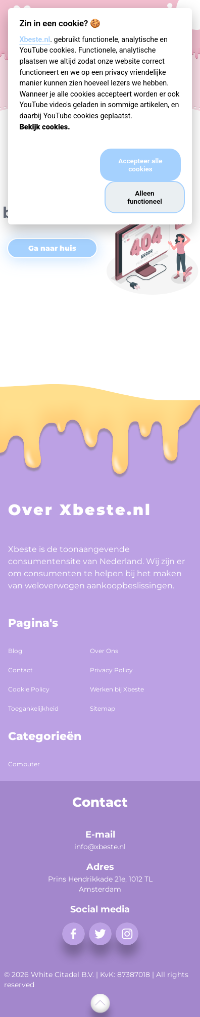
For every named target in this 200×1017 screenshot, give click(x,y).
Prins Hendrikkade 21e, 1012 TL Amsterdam (100, 884)
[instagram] (127, 933)
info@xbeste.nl (100, 846)
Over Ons (104, 651)
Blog (15, 651)
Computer (24, 764)
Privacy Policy (111, 670)
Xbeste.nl (34, 39)
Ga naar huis (52, 248)
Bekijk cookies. (44, 127)
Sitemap (102, 708)
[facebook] (73, 933)
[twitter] (100, 933)
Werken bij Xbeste (117, 689)
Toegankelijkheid (33, 708)
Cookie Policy (28, 689)
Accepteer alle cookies (140, 165)
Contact (20, 670)
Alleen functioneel (144, 197)
